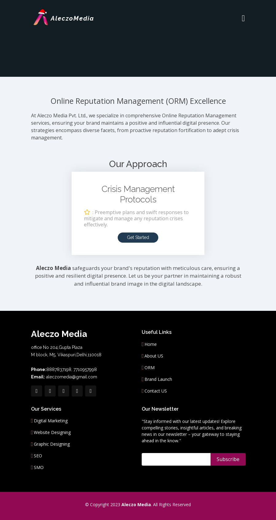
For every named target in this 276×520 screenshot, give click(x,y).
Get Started (138, 236)
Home (150, 344)
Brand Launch (158, 379)
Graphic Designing (52, 444)
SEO (38, 456)
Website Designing (52, 432)
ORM (149, 368)
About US (153, 356)
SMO (39, 467)
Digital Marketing (51, 421)
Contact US (155, 391)
